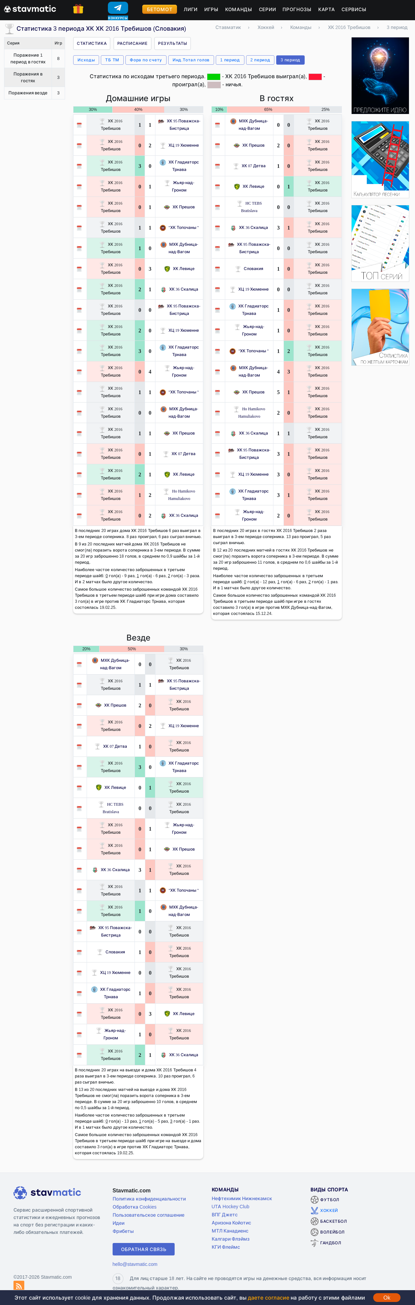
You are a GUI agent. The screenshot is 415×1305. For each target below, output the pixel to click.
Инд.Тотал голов (191, 59)
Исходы (86, 59)
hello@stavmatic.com (135, 1264)
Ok (386, 1297)
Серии (267, 9)
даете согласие (268, 1297)
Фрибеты (123, 1231)
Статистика (92, 43)
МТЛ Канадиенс (230, 1231)
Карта (326, 9)
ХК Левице (179, 268)
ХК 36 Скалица (179, 289)
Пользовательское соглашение (148, 1215)
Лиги (191, 9)
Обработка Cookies (134, 1207)
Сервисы (354, 9)
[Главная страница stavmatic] (30, 8)
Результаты (172, 43)
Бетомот (159, 9)
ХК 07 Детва (179, 453)
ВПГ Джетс (225, 1214)
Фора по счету (146, 59)
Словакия (249, 268)
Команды (238, 9)
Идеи (118, 1223)
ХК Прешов (179, 206)
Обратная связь (144, 1249)
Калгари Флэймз (231, 1239)
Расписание (132, 43)
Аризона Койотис (231, 1222)
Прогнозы (297, 9)
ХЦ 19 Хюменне (179, 145)
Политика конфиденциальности (149, 1199)
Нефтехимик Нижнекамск (242, 1198)
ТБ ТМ (112, 59)
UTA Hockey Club (230, 1206)
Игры (211, 9)
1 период (230, 59)
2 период (260, 59)
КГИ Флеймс (226, 1247)
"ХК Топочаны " (179, 227)
